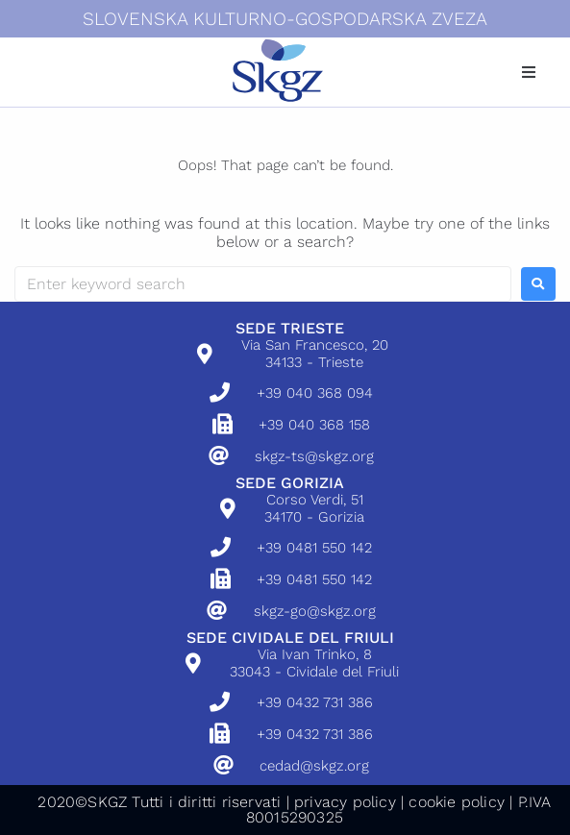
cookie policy (457, 802)
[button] (528, 72)
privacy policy (345, 802)
